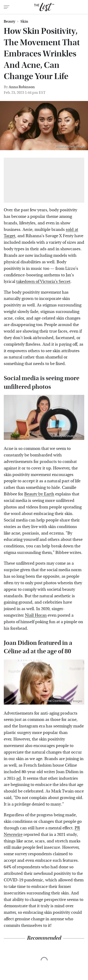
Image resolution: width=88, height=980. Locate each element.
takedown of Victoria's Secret (43, 281)
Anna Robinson (22, 87)
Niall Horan (36, 615)
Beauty (9, 21)
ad (18, 778)
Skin (24, 21)
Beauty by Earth (39, 494)
